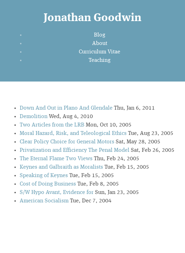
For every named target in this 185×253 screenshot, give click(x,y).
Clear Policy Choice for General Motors (67, 142)
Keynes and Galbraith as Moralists (61, 167)
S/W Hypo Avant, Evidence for (57, 192)
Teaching (99, 60)
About (99, 43)
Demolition (33, 116)
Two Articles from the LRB (52, 125)
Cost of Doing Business (48, 184)
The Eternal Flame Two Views (56, 159)
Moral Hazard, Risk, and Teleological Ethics (73, 133)
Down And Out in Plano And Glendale (66, 108)
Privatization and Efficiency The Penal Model (74, 150)
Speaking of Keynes (44, 176)
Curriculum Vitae (99, 52)
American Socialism (44, 201)
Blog (99, 35)
